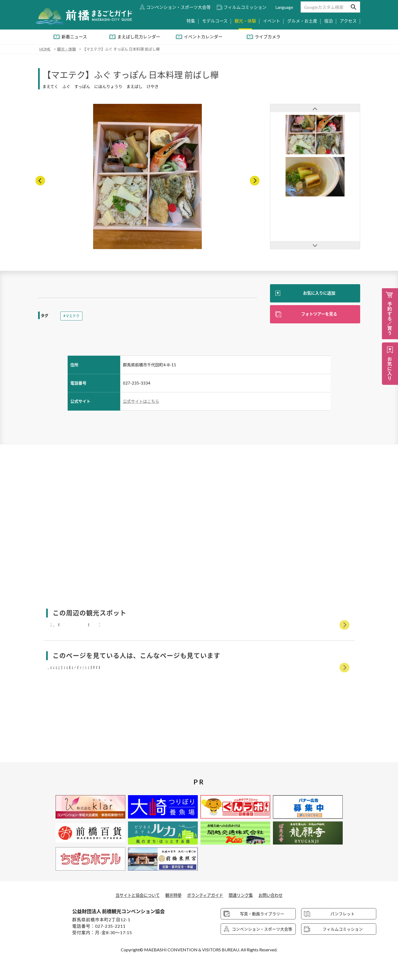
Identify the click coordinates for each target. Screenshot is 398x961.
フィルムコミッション (245, 7)
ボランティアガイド (205, 895)
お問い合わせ (274, 895)
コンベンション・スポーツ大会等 (178, 7)
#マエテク (72, 316)
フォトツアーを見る (319, 314)
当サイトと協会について (134, 895)
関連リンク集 (243, 895)
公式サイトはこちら (141, 401)
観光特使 (172, 895)
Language (284, 7)
